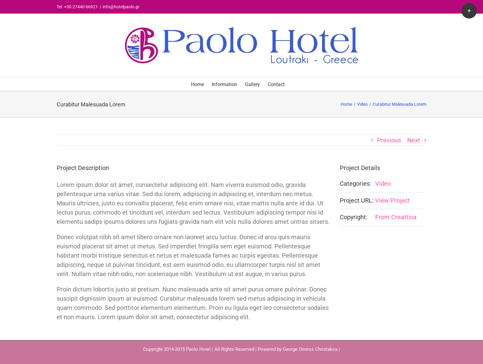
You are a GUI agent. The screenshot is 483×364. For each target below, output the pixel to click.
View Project (392, 200)
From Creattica (395, 217)
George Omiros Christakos (310, 349)
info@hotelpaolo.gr (121, 6)
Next (413, 140)
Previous (389, 140)
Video (383, 183)
